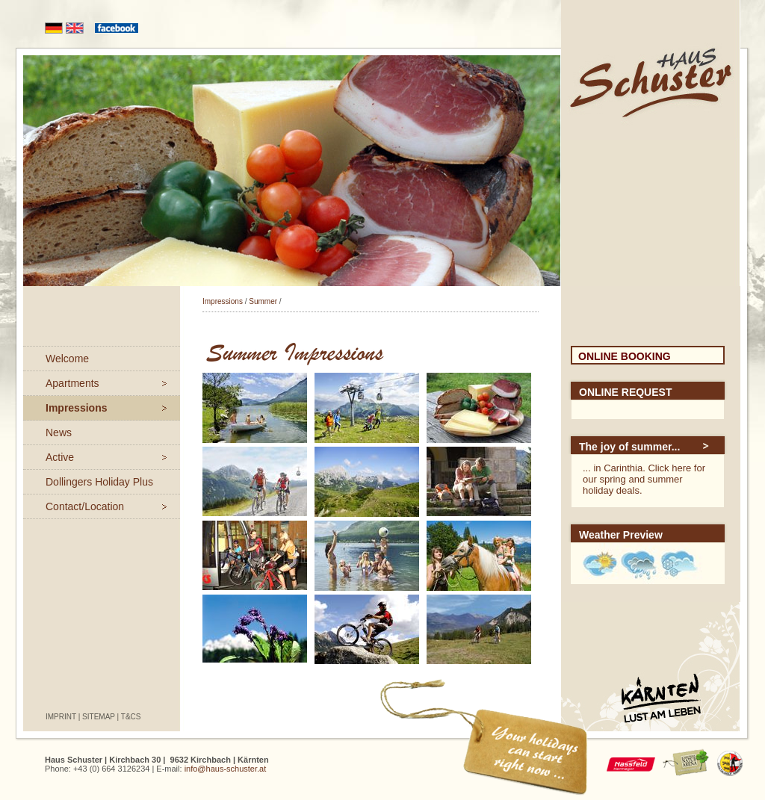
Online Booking (624, 356)
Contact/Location (85, 506)
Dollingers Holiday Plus (99, 482)
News (59, 432)
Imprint (61, 717)
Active (60, 457)
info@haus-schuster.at (226, 768)
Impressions (76, 408)
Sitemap (98, 717)
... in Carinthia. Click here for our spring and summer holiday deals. (644, 479)
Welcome (67, 359)
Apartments (72, 383)
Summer (263, 301)
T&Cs (131, 717)
